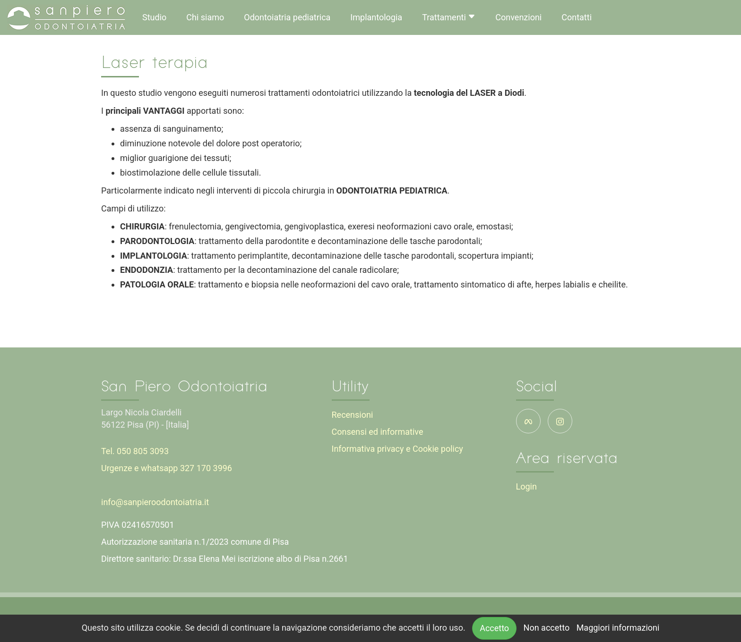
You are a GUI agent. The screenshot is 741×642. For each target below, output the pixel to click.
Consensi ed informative (377, 432)
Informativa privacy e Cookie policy (397, 449)
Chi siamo (205, 17)
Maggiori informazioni (618, 628)
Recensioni (352, 415)
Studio (154, 17)
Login (526, 486)
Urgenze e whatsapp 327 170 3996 (166, 468)
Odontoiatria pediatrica (287, 17)
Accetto (494, 628)
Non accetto (547, 628)
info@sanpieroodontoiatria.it (155, 502)
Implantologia (376, 17)
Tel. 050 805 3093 (135, 451)
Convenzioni (518, 17)
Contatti (576, 17)
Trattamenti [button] (448, 17)
